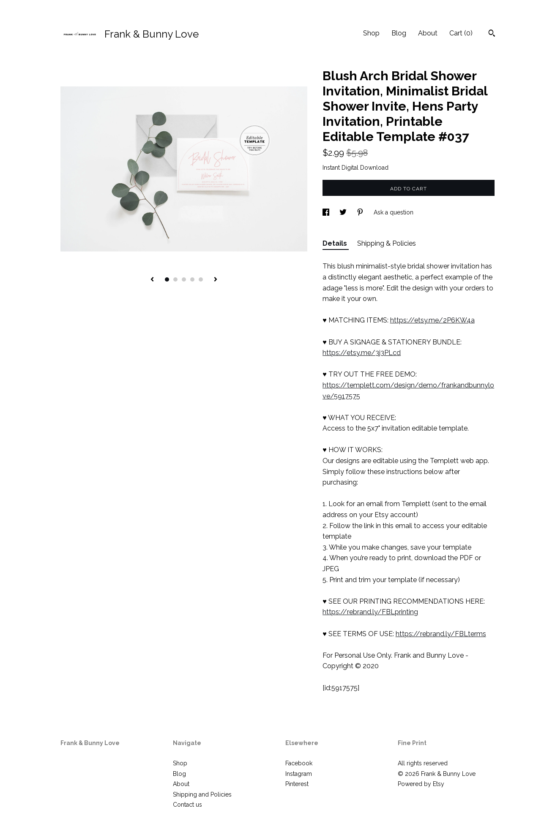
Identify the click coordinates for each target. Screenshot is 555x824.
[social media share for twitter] (343, 212)
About (427, 33)
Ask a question (393, 212)
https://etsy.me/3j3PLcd (362, 353)
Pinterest (297, 784)
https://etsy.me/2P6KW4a (432, 320)
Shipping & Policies (386, 243)
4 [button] (192, 279)
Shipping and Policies (202, 794)
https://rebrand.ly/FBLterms (441, 634)
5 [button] (201, 279)
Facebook (298, 763)
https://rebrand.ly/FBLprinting (370, 612)
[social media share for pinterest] (361, 212)
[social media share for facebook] (327, 212)
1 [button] (167, 279)
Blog (398, 33)
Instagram (298, 773)
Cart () (461, 33)
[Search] (492, 34)
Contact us (187, 804)
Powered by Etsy (421, 784)
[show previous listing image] (152, 280)
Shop (371, 33)
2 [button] (175, 279)
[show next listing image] (215, 280)
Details (336, 243)
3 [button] (184, 279)
